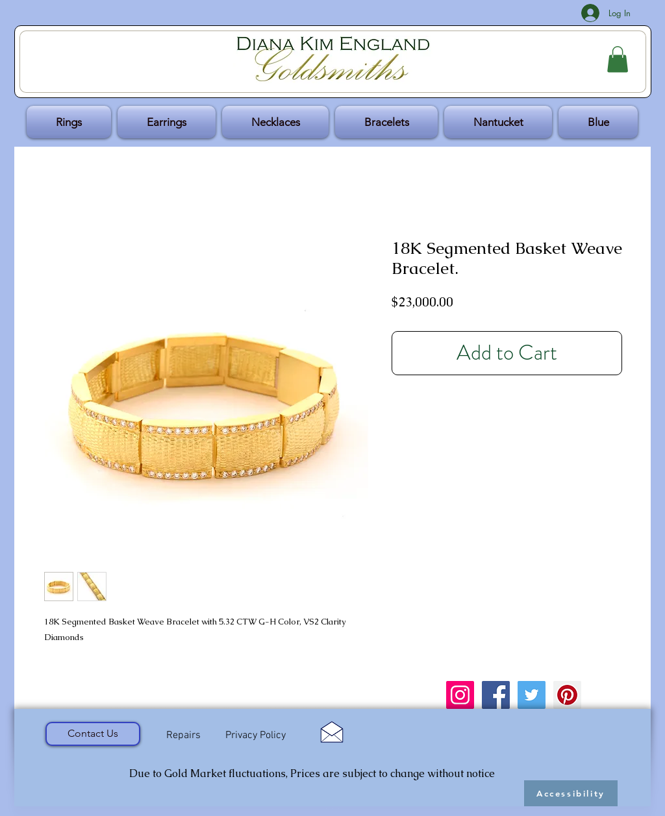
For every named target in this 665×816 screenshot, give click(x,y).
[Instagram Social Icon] (460, 695)
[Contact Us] (92, 734)
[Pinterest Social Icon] (567, 695)
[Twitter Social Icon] (532, 695)
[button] (618, 59)
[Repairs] (183, 735)
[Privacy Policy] (255, 735)
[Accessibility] (571, 793)
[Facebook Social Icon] (496, 695)
